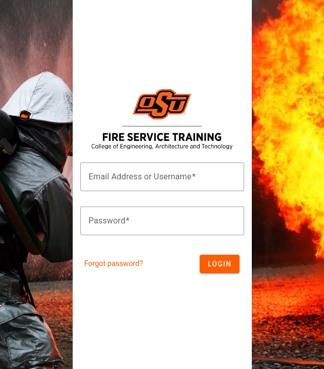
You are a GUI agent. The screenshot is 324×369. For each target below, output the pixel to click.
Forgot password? (113, 263)
